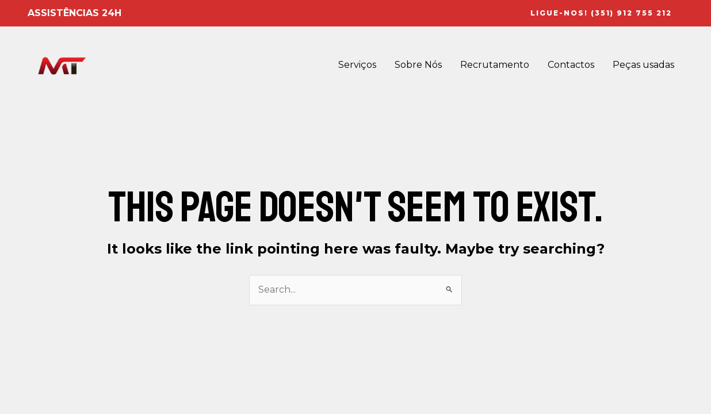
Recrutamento (494, 64)
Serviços (357, 64)
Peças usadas (643, 64)
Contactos (571, 64)
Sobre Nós (418, 64)
